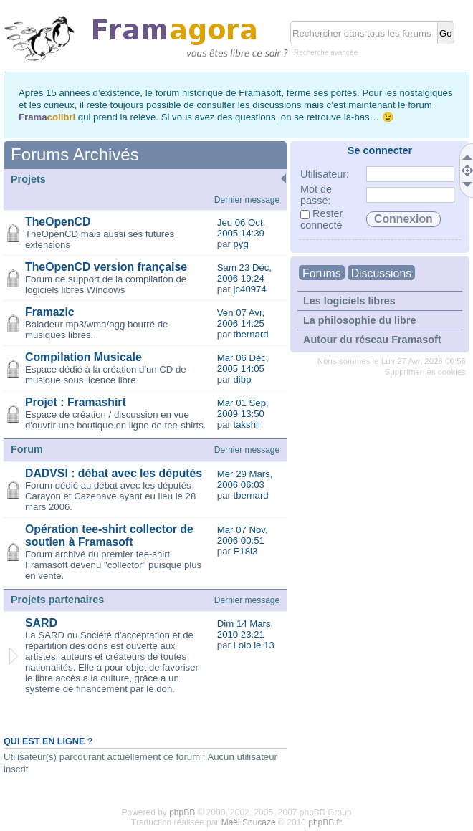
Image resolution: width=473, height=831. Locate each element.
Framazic (50, 312)
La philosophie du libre (359, 320)
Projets (28, 179)
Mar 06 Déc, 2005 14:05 (243, 363)
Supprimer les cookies (425, 372)
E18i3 (246, 551)
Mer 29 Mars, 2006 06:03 (245, 479)
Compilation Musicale (83, 357)
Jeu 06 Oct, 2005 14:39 (241, 228)
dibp (243, 379)
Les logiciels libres (349, 301)
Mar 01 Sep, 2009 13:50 (243, 408)
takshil (247, 424)
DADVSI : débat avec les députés (113, 473)
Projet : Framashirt (75, 402)
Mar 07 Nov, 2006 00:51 (242, 535)
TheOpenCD (57, 222)
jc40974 (250, 289)
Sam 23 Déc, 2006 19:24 (244, 273)
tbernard (251, 334)
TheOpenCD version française (106, 267)
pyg (241, 244)
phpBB (182, 812)
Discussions (381, 273)
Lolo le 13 (254, 645)
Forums (321, 273)
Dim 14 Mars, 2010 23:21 (245, 629)
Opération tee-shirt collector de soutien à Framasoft (109, 535)
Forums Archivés (75, 154)
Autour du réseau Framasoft (372, 339)
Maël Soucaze (248, 822)
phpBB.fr (325, 822)
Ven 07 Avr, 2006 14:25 (240, 318)
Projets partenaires (57, 599)
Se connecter (380, 150)
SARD (41, 623)
